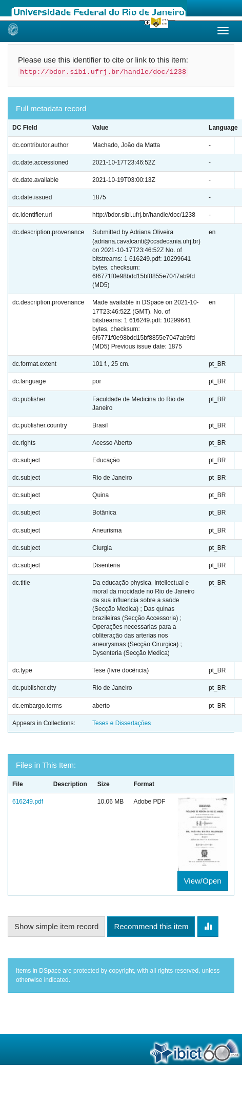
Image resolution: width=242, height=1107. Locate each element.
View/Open (202, 880)
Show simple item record (56, 926)
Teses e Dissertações (121, 723)
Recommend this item (151, 926)
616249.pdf (27, 801)
